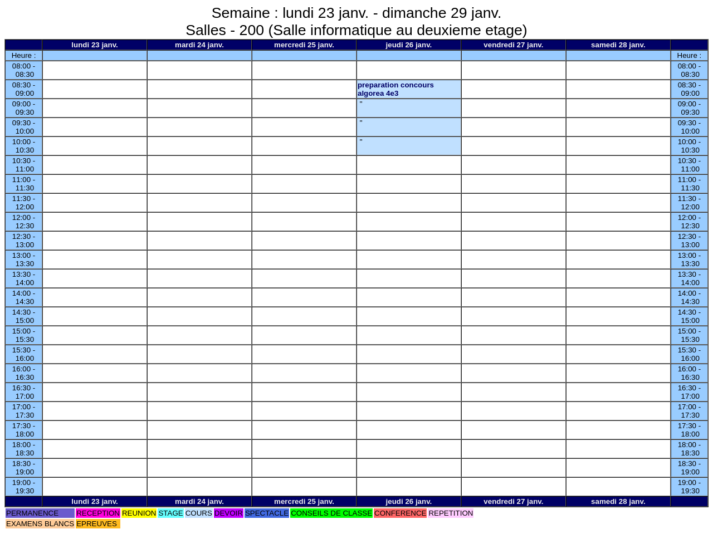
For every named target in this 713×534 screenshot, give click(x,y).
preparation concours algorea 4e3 (396, 89)
